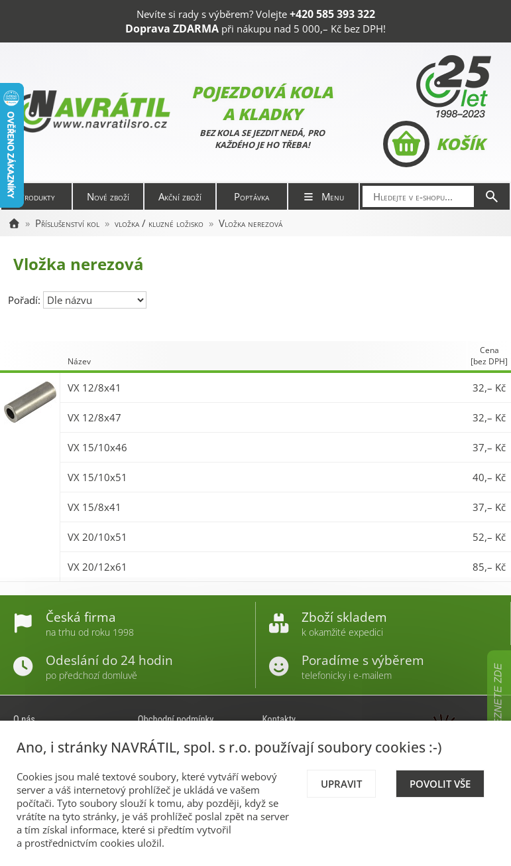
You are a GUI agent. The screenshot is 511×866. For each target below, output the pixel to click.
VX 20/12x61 (97, 566)
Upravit (341, 783)
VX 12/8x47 (94, 417)
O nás (24, 719)
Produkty (37, 196)
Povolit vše (440, 783)
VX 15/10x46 (97, 447)
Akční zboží (179, 196)
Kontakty (279, 719)
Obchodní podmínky (176, 719)
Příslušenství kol (67, 223)
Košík (433, 144)
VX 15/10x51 (97, 477)
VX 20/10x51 (97, 536)
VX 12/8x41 (94, 387)
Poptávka (251, 196)
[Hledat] (492, 196)
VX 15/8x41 (94, 507)
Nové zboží (108, 196)
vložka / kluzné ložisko (159, 223)
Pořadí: (25, 300)
